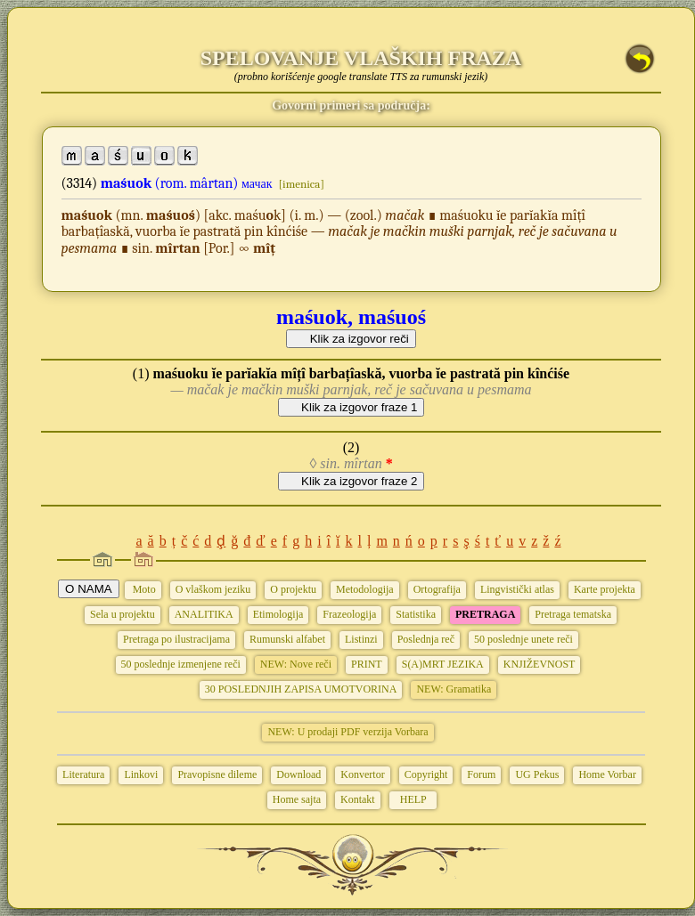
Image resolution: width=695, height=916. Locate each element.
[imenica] (301, 183)
